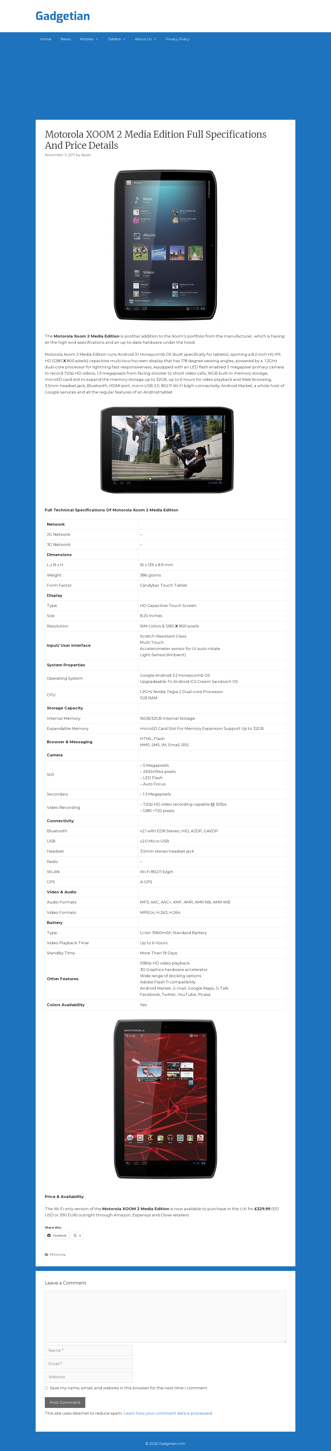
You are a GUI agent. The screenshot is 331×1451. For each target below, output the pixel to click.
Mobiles (91, 39)
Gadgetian (63, 16)
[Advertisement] (165, 80)
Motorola (58, 1255)
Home (45, 39)
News (66, 39)
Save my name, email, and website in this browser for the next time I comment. (129, 1388)
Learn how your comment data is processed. (168, 1413)
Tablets (119, 39)
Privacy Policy (177, 39)
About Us (148, 39)
